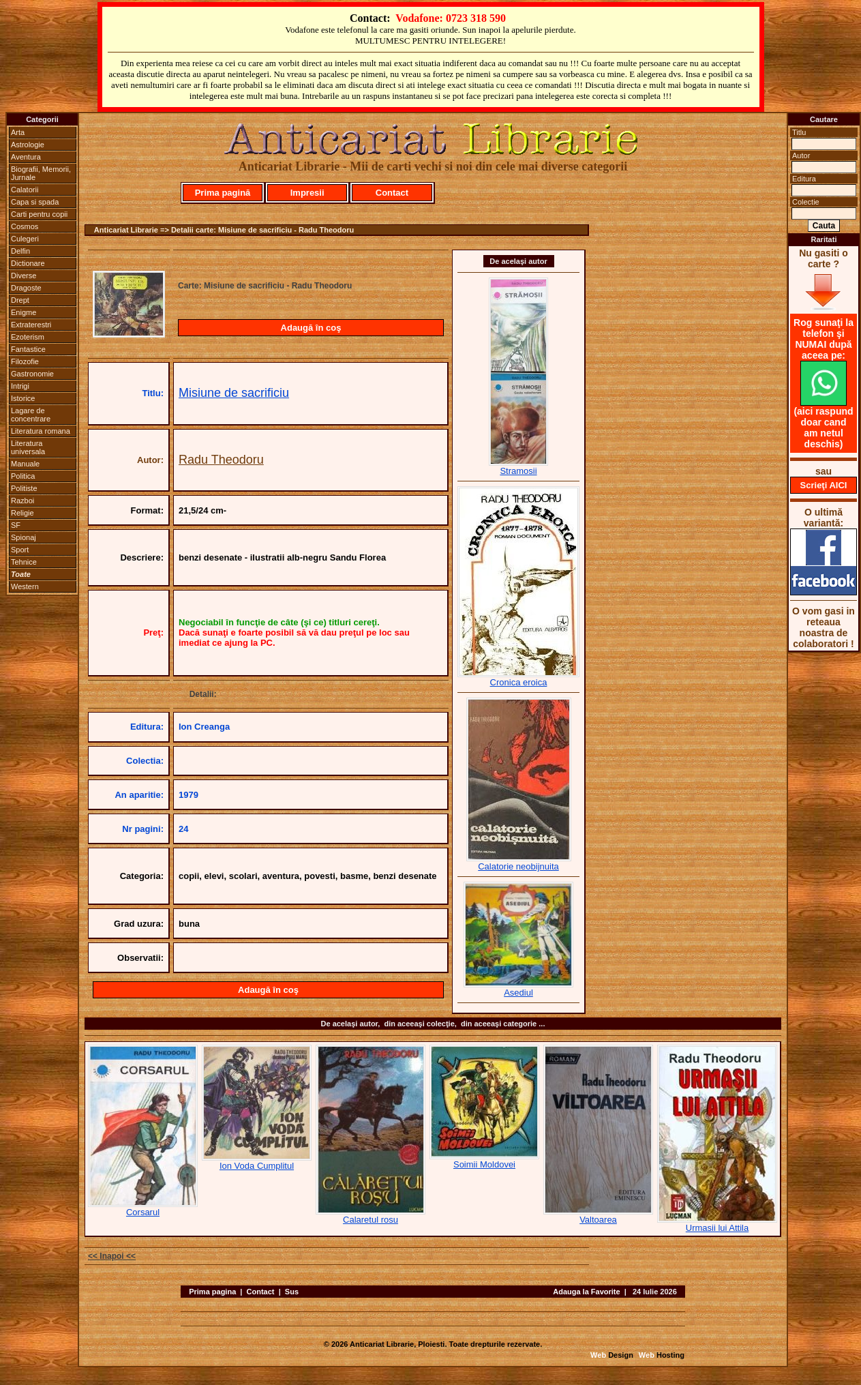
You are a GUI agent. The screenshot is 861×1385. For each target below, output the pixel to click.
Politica (23, 476)
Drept (20, 300)
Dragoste (26, 288)
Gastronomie (32, 374)
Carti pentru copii (39, 214)
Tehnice (24, 562)
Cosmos (24, 226)
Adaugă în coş (311, 328)
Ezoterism (27, 337)
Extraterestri (31, 325)
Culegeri (25, 239)
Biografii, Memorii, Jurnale (41, 173)
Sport (20, 550)
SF (15, 525)
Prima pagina (212, 1291)
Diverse (23, 275)
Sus (292, 1291)
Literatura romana (40, 431)
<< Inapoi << (112, 1256)
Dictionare (28, 263)
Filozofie (25, 361)
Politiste (24, 488)
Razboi (22, 500)
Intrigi (20, 386)
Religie (22, 513)
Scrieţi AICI (823, 485)
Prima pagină (223, 193)
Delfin (20, 251)
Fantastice (28, 349)
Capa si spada (35, 202)
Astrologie (27, 144)
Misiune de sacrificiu (234, 393)
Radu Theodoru (221, 459)
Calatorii (24, 189)
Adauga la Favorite (586, 1291)
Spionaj (23, 537)
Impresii (307, 193)
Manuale (25, 464)
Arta (18, 132)
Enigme (23, 312)
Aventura (26, 157)
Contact (392, 193)
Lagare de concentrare (30, 414)
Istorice (23, 398)
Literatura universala (28, 447)
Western (25, 586)
